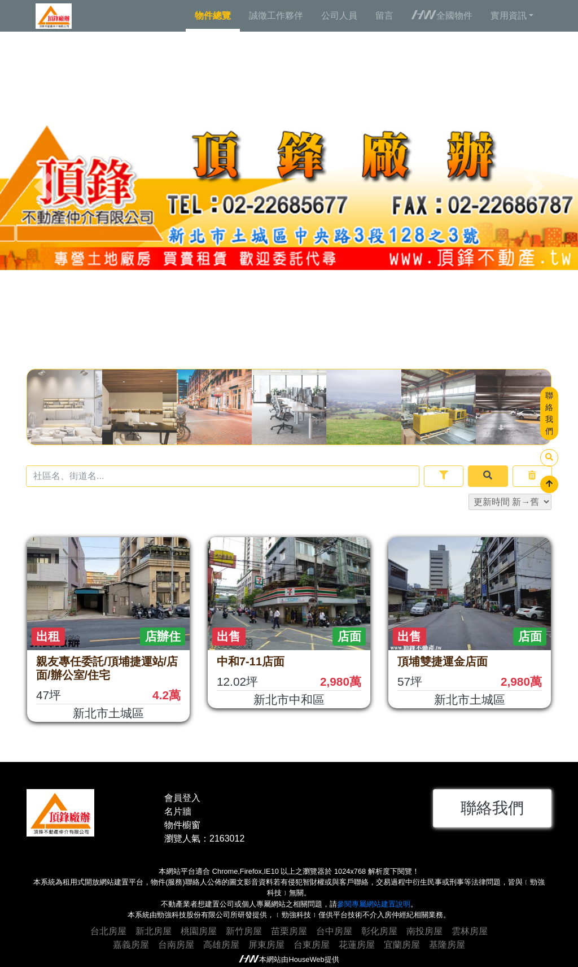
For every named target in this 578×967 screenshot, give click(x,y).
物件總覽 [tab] (213, 15)
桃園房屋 (199, 931)
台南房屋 (176, 944)
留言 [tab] (384, 15)
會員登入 (182, 798)
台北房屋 (108, 931)
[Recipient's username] (222, 476)
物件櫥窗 (182, 825)
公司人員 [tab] (339, 15)
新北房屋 (153, 931)
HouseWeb (306, 959)
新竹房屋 (244, 931)
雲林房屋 (470, 931)
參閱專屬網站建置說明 (373, 904)
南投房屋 (424, 931)
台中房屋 (334, 931)
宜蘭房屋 (402, 944)
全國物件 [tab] (441, 15)
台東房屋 (312, 944)
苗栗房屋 (289, 931)
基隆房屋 (447, 944)
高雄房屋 (221, 944)
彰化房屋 (379, 931)
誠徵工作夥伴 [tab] (276, 15)
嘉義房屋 (131, 944)
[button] (43, 186)
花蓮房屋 (357, 944)
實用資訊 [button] (509, 15)
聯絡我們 (549, 413)
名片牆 (177, 811)
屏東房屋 (266, 944)
